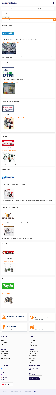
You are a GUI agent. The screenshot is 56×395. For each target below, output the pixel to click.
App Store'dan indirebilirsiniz (35, 369)
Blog (3, 379)
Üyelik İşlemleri (32, 338)
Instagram (4, 375)
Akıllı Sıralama (5, 17)
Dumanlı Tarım (6, 63)
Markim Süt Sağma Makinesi (8, 293)
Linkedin (4, 372)
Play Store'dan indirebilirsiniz (35, 374)
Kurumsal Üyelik (4, 351)
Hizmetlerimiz (4, 342)
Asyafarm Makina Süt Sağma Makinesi (10, 42)
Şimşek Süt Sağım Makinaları (10, 101)
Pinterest (4, 377)
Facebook (4, 368)
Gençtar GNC (6, 169)
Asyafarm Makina (7, 25)
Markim (4, 279)
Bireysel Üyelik (32, 340)
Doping (2, 344)
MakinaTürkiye (36, 391)
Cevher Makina (6, 244)
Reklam (2, 356)
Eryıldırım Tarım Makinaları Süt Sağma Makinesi (12, 224)
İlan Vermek (3, 355)
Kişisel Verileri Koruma (33, 351)
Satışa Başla (31, 344)
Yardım (2, 345)
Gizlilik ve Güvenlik (33, 356)
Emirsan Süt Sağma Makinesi (9, 150)
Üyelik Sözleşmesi (32, 355)
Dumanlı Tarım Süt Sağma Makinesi (10, 82)
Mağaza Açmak (4, 353)
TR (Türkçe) (7, 384)
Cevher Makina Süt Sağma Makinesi (10, 261)
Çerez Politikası (32, 360)
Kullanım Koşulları (32, 353)
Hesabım (30, 342)
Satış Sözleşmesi (32, 362)
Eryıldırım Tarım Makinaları (10, 207)
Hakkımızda (3, 338)
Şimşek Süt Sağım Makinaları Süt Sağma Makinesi (13, 117)
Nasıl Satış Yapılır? (33, 345)
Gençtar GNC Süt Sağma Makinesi (10, 187)
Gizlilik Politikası (32, 358)
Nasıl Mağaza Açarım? (6, 358)
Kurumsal (3, 340)
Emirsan (4, 136)
